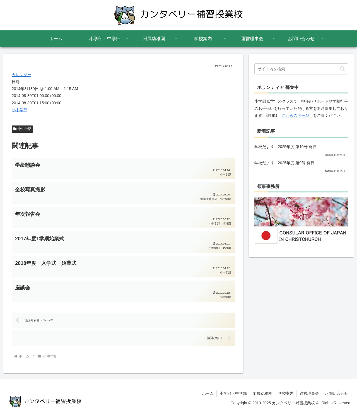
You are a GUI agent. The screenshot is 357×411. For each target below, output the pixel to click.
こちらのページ (295, 115)
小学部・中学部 (233, 393)
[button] (342, 69)
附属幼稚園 (262, 393)
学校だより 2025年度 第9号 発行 (284, 163)
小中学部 (19, 110)
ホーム (208, 393)
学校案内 (286, 393)
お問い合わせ (336, 393)
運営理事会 (309, 393)
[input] (301, 68)
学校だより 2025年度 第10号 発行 (285, 146)
